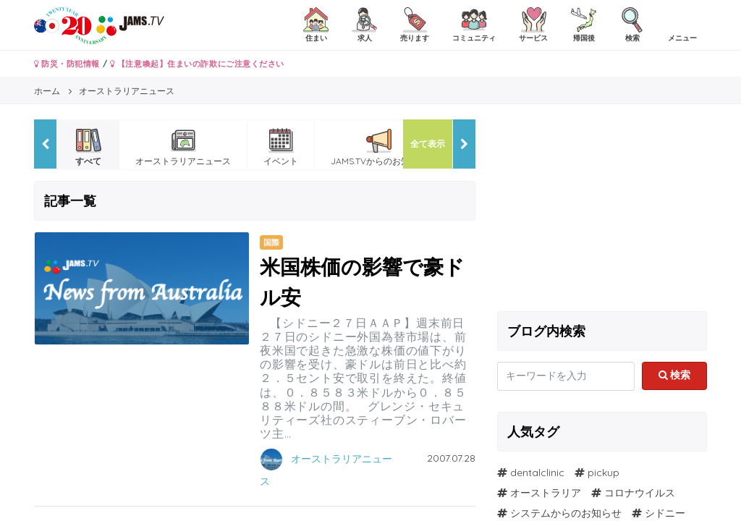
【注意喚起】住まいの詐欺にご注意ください (197, 64)
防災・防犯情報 (67, 64)
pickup (603, 472)
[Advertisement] (602, 209)
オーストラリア (545, 492)
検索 (675, 375)
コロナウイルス (639, 492)
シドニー (665, 513)
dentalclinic (537, 472)
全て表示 (427, 143)
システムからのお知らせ (566, 513)
